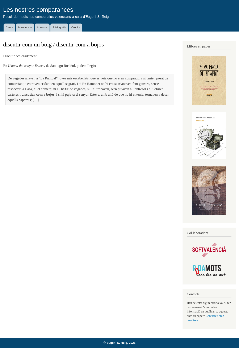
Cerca (9, 27)
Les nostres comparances (38, 9)
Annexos (42, 27)
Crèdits (75, 27)
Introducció (25, 27)
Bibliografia (59, 27)
